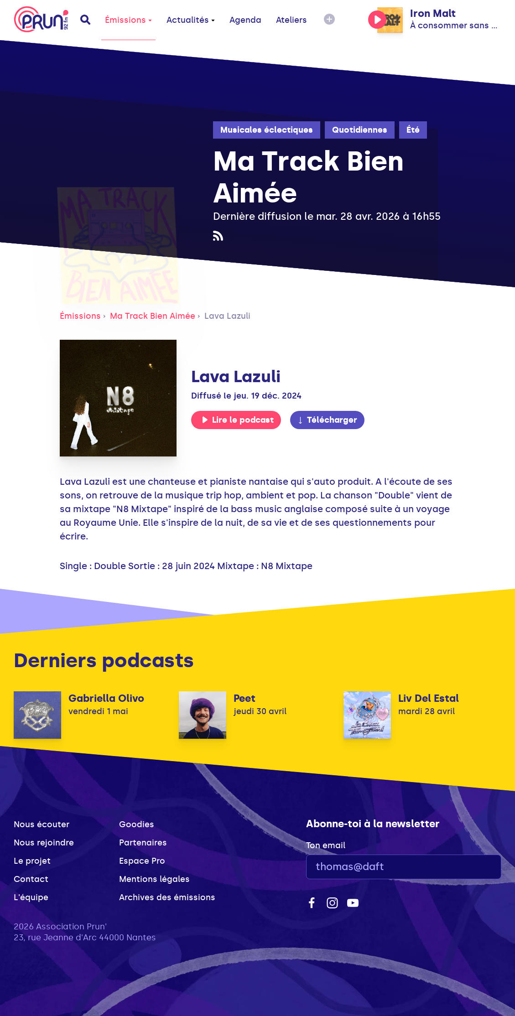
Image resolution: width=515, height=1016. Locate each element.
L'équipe (31, 897)
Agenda (245, 20)
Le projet (32, 861)
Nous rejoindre (44, 843)
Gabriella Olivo (106, 698)
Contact (31, 879)
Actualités (190, 20)
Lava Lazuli (227, 316)
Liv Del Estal (428, 698)
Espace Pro (142, 861)
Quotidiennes (359, 130)
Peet (244, 698)
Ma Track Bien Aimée (152, 316)
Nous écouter (41, 824)
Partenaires (143, 843)
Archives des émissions (167, 897)
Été (413, 130)
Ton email (325, 845)
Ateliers (291, 20)
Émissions (128, 20)
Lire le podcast (238, 420)
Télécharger (327, 420)
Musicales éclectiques (266, 130)
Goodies (136, 824)
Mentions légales (154, 879)
